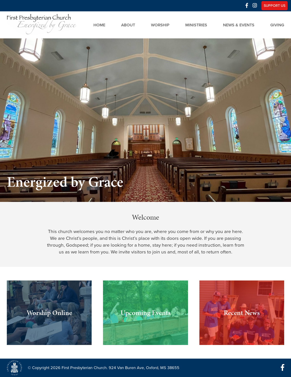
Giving (277, 24)
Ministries (196, 24)
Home (99, 24)
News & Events (238, 24)
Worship (160, 24)
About (128, 24)
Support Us (274, 5)
